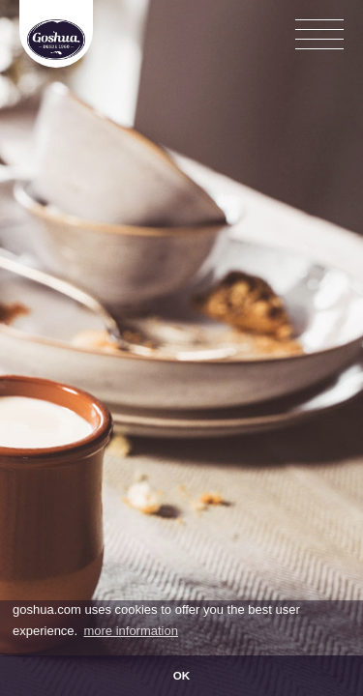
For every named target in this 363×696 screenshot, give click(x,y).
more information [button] (130, 631)
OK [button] (182, 675)
